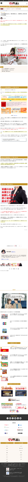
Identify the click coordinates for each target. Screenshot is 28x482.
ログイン (7, 443)
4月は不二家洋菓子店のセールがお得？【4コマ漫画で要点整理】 (12, 8)
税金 (22, 6)
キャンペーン (16, 6)
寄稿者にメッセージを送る (5, 259)
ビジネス (21, 454)
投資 (7, 6)
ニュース (4, 6)
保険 (19, 6)
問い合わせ (9, 463)
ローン (25, 6)
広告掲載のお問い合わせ (15, 463)
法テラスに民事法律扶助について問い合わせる (8, 68)
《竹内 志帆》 (25, 229)
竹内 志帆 (9, 251)
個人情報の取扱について (24, 463)
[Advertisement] (14, 279)
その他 (7, 461)
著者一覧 (2, 463)
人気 (1, 6)
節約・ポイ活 (9, 6)
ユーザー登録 (21, 443)
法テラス (15, 115)
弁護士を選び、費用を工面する (6, 71)
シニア (12, 6)
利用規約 (20, 463)
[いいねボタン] (16, 246)
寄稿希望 (12, 463)
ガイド (7, 459)
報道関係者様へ (5, 463)
